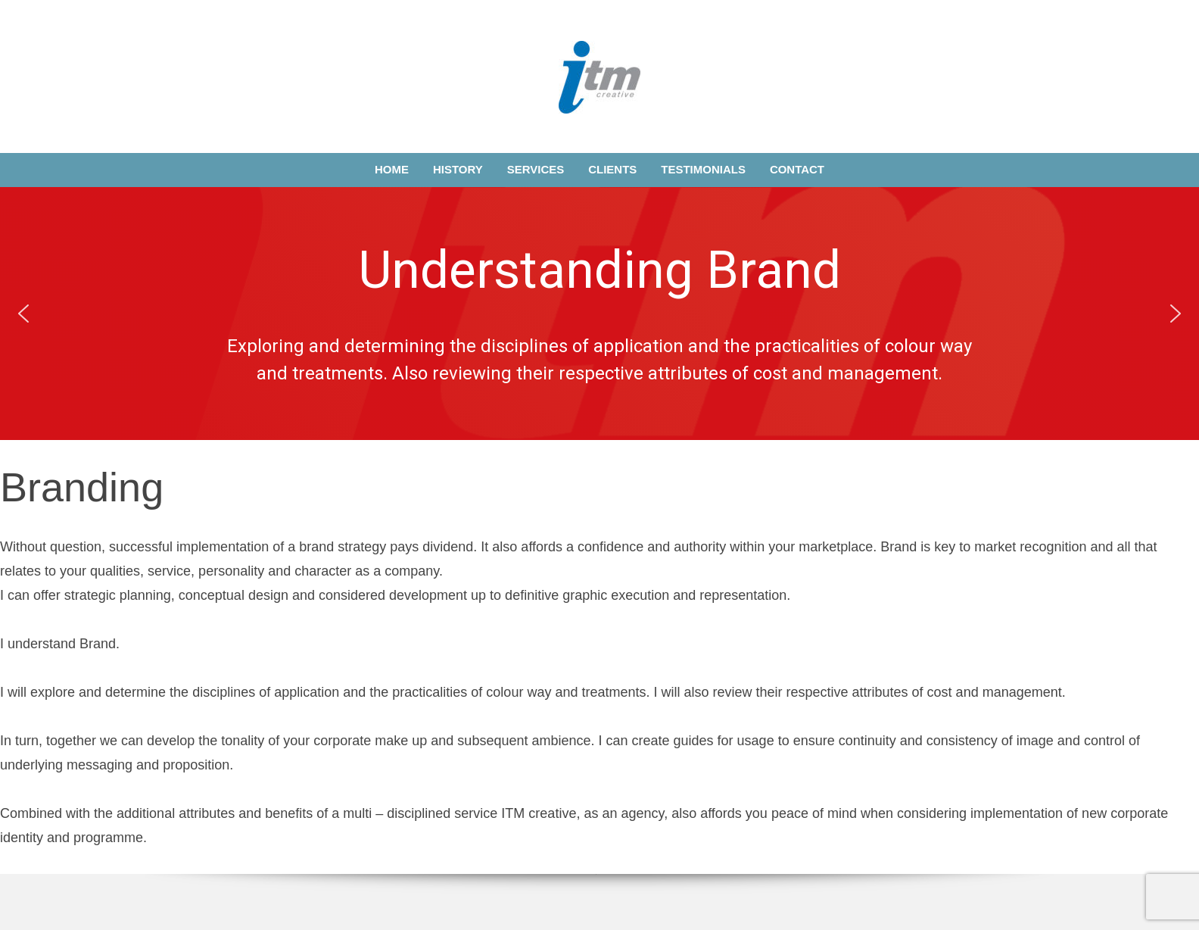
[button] (23, 313)
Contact (797, 169)
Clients (612, 169)
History (458, 169)
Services (536, 169)
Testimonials (703, 169)
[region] (599, 313)
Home (392, 169)
